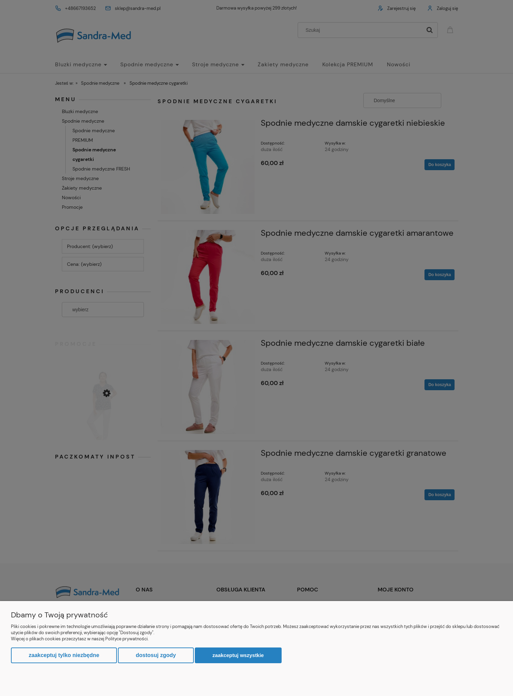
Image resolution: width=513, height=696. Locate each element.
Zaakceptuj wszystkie (238, 655)
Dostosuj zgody (156, 655)
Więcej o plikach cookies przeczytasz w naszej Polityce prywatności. (80, 639)
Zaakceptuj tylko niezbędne (64, 655)
